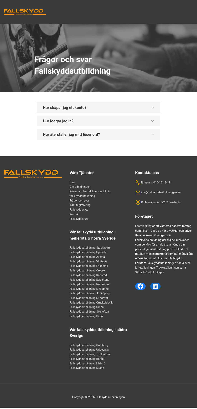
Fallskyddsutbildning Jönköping (89, 294)
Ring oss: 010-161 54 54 (153, 182)
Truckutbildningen (167, 267)
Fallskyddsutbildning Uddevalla (89, 351)
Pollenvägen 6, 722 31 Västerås (158, 202)
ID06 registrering (80, 205)
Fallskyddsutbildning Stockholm (89, 248)
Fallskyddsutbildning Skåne (86, 369)
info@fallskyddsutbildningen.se (158, 192)
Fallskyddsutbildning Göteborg (88, 346)
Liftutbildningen (145, 267)
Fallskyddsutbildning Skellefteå (89, 313)
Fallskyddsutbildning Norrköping (90, 285)
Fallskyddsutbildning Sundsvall (89, 299)
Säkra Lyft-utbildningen (149, 272)
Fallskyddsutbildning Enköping (88, 267)
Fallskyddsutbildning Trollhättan (89, 356)
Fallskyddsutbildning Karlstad (88, 276)
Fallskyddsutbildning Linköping (89, 290)
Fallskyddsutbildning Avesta (87, 257)
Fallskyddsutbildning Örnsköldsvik (91, 303)
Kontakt (74, 215)
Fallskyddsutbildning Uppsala (88, 253)
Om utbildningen (79, 187)
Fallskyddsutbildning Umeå (86, 308)
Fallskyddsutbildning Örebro (87, 271)
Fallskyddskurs (78, 219)
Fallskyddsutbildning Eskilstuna (89, 280)
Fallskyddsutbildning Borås (86, 360)
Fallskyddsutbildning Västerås (88, 262)
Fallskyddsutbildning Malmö (87, 365)
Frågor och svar (79, 201)
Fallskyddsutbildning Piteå (86, 317)
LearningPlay (143, 226)
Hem (72, 182)
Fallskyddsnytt (78, 210)
